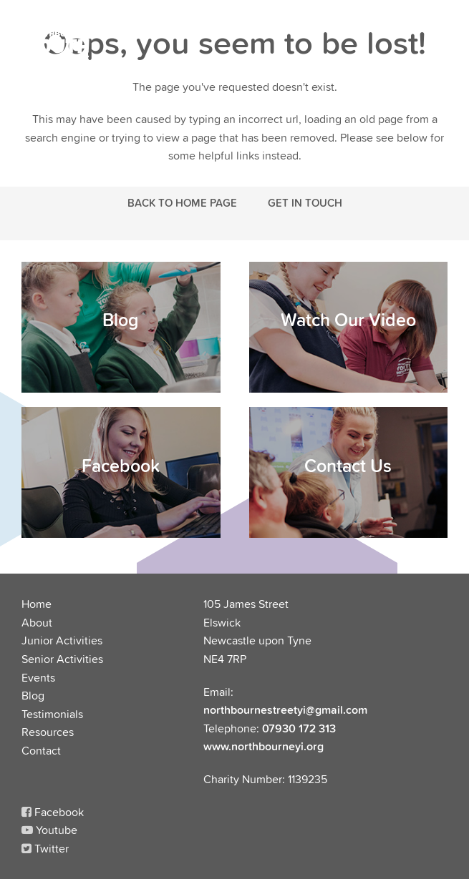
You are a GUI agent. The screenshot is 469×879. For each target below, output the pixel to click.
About (36, 622)
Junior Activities (61, 640)
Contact (41, 750)
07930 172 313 (299, 728)
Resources (47, 731)
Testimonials (52, 713)
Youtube (49, 829)
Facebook (52, 811)
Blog (32, 695)
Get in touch (305, 202)
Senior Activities (62, 658)
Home (36, 603)
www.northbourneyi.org (263, 746)
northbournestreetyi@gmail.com (285, 709)
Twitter (45, 848)
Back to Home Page (182, 202)
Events (38, 677)
